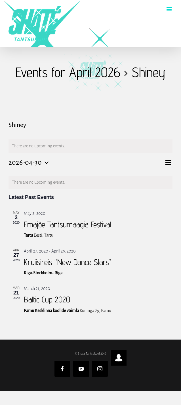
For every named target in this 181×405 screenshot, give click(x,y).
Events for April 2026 (68, 72)
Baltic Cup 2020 (47, 299)
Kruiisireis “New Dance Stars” (67, 262)
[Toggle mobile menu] (169, 9)
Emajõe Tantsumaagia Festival (67, 224)
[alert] (90, 182)
